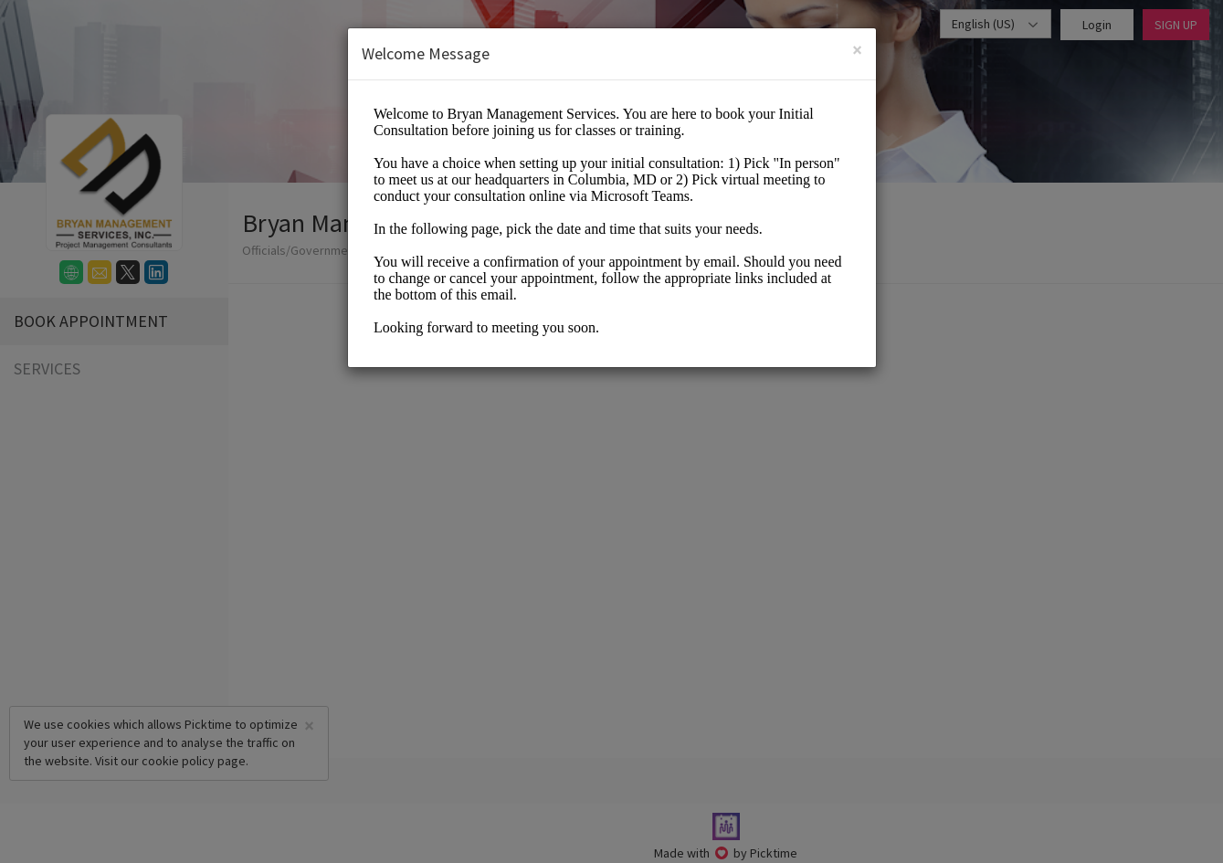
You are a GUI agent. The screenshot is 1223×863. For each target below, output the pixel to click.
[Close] (857, 49)
